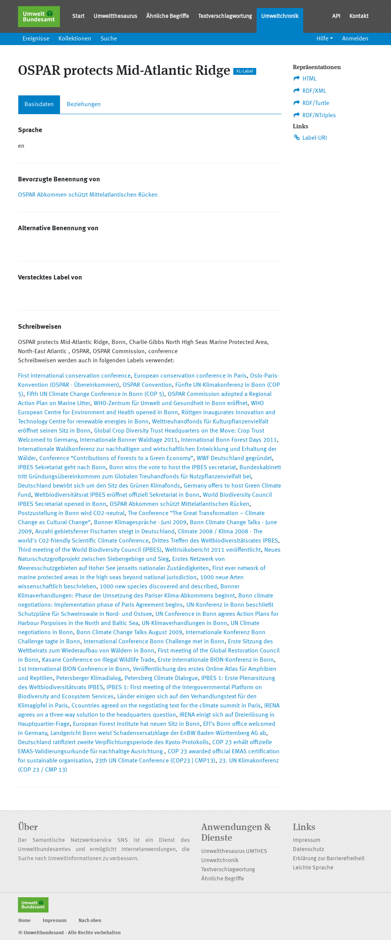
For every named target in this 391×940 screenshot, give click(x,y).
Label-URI (310, 137)
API (336, 16)
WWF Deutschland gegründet (234, 458)
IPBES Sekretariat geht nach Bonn (62, 468)
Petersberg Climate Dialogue (161, 678)
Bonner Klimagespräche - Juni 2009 (140, 523)
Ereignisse (36, 39)
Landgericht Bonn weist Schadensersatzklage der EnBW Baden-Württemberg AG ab (158, 733)
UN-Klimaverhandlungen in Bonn (184, 623)
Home (24, 920)
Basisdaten (39, 105)
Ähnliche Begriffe (167, 16)
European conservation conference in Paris (190, 376)
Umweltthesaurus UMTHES (234, 851)
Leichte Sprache (313, 868)
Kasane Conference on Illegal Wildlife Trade (98, 660)
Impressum (306, 840)
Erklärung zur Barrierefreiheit (329, 859)
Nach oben (90, 920)
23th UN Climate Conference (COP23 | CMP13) (155, 761)
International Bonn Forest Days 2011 (229, 440)
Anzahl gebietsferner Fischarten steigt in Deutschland (104, 532)
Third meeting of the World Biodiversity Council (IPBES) (90, 550)
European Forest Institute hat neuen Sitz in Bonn (136, 724)
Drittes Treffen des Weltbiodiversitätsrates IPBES (215, 541)
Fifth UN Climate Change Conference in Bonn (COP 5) (95, 394)
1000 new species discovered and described (158, 587)
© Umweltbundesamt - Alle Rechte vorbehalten (69, 932)
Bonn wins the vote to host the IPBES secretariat (172, 468)
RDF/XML (309, 90)
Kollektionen (74, 39)
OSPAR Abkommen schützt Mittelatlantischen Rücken (88, 195)
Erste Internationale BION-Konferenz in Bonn (216, 660)
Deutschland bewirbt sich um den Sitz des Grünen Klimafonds (99, 486)
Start (78, 16)
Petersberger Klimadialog (88, 678)
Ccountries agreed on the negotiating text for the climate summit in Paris (166, 706)
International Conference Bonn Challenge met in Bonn (154, 642)
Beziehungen (84, 105)
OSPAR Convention (147, 385)
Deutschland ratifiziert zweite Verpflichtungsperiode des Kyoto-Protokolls (113, 743)
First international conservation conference (74, 376)
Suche (108, 39)
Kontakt (358, 16)
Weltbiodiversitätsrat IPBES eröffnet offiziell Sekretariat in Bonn (116, 495)
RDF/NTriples (314, 115)
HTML (305, 78)
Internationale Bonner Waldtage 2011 (129, 440)
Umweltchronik (280, 16)
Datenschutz (308, 850)
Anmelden (355, 39)
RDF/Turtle (311, 103)
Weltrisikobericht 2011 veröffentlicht (213, 550)
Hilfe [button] (322, 39)
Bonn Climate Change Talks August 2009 (129, 633)
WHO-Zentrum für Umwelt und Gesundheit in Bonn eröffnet (170, 404)
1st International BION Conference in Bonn (73, 669)
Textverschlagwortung (225, 16)
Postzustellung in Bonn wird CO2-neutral (71, 513)
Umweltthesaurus (115, 16)
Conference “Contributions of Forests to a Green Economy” (116, 458)
